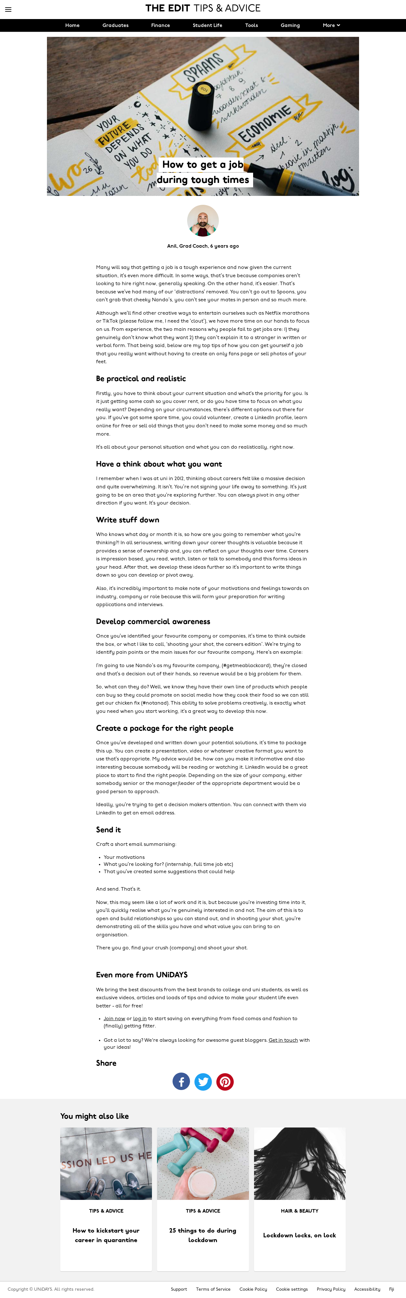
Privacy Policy (331, 1289)
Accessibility (367, 1289)
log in (140, 1018)
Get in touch (283, 1040)
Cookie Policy (253, 1289)
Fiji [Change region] (391, 1289)
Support (179, 1289)
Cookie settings (292, 1289)
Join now (114, 1018)
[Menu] (8, 9)
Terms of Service (213, 1289)
